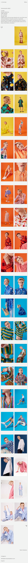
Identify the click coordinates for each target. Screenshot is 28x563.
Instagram (3, 556)
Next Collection (23, 550)
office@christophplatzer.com (8, 558)
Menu (25, 2)
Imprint (2, 560)
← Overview (3, 2)
